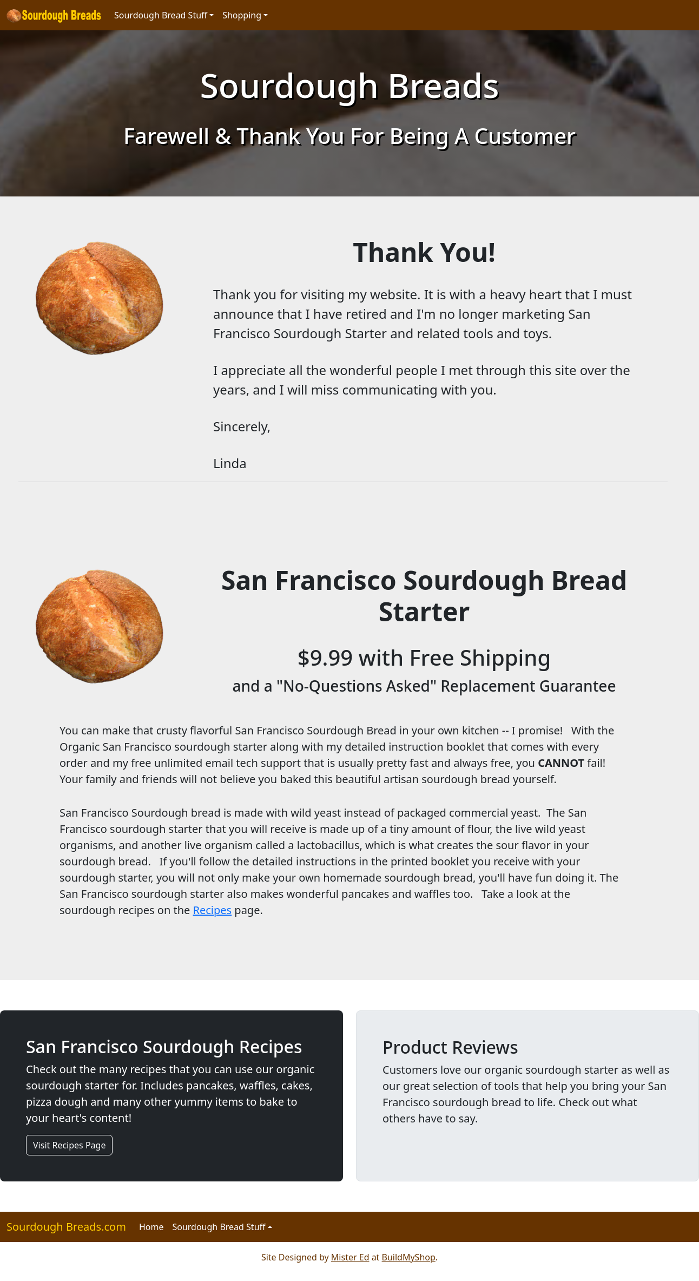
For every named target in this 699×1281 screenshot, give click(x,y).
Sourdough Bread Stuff (160, 15)
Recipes (212, 910)
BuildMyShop (409, 1257)
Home (151, 1227)
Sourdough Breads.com (66, 1226)
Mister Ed (350, 1257)
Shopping (241, 15)
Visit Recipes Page (69, 1145)
